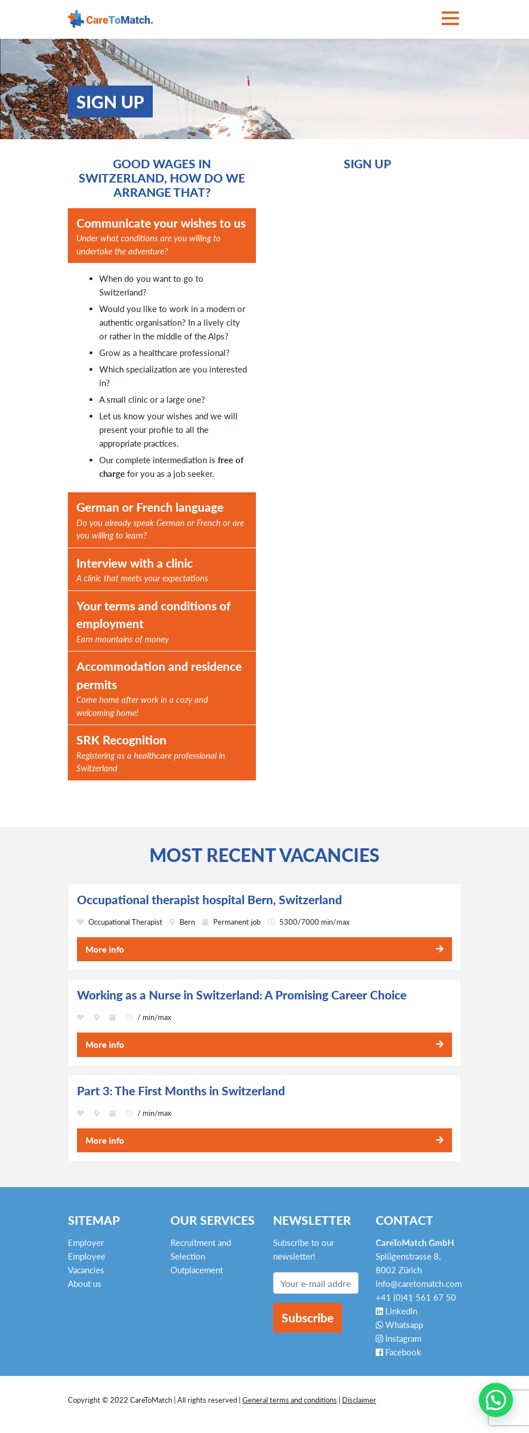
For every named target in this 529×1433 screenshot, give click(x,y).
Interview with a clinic (142, 570)
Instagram (398, 1338)
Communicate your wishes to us (161, 237)
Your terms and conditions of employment (161, 622)
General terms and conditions (289, 1399)
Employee (86, 1256)
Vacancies (86, 1270)
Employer (86, 1242)
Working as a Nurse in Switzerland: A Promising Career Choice (241, 995)
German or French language (161, 521)
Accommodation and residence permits (161, 689)
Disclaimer (359, 1399)
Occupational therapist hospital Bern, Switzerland (209, 899)
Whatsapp (399, 1324)
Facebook (398, 1352)
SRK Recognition (161, 753)
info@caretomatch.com (419, 1283)
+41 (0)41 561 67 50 (416, 1297)
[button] (496, 1400)
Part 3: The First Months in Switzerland (181, 1091)
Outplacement (196, 1270)
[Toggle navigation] (450, 19)
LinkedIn (396, 1311)
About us (84, 1283)
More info (105, 949)
